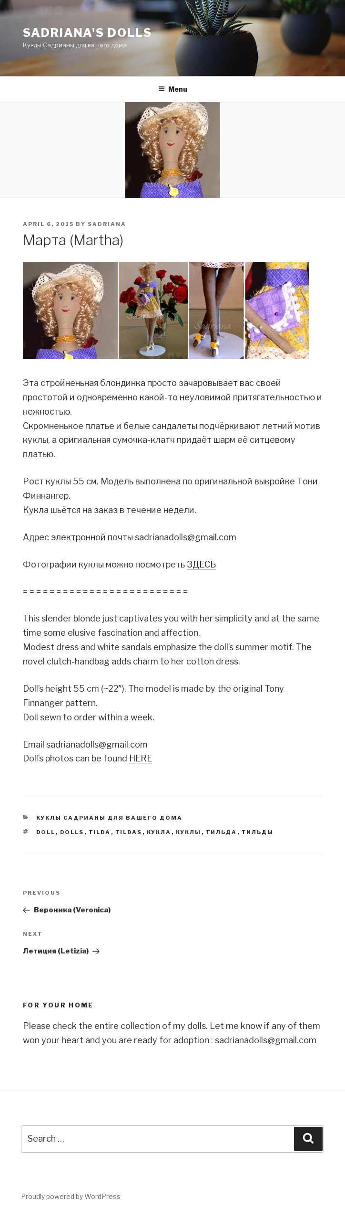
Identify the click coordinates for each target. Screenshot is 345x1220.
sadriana (107, 224)
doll (46, 832)
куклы (189, 832)
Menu (172, 89)
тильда (221, 832)
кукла (159, 832)
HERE (140, 758)
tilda (100, 832)
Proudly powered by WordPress (71, 1196)
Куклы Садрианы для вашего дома (109, 817)
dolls (72, 832)
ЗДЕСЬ (201, 564)
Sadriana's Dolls (87, 33)
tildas (128, 832)
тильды (258, 832)
